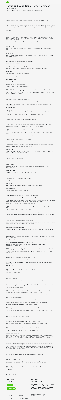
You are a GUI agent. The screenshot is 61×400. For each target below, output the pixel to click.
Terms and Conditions (46, 398)
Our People (45, 395)
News (44, 394)
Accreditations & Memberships (36, 394)
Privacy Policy (33, 398)
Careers (44, 396)
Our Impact (32, 396)
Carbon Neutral (33, 395)
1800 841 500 (10, 379)
